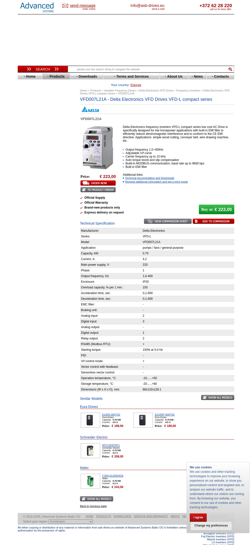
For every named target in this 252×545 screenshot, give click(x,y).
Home (89, 508)
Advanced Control (36, 110)
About (175, 508)
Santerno (29, 203)
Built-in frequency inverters (37, 361)
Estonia (86, 6)
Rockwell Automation (38, 199)
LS (24, 181)
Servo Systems (31, 270)
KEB (25, 173)
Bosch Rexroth (33, 121)
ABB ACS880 (226, 543)
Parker (27, 195)
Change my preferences (211, 525)
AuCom (27, 246)
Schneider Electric (36, 207)
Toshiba (28, 218)
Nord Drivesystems (36, 188)
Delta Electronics (35, 129)
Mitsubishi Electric (36, 184)
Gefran (27, 155)
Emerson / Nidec (34, 136)
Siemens (28, 214)
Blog (23, 312)
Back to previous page (93, 498)
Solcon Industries (35, 264)
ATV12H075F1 (111, 437)
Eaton (26, 133)
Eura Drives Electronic (39, 144)
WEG (26, 225)
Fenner (27, 147)
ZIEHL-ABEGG (33, 229)
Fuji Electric (31, 151)
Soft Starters (29, 238)
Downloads (122, 508)
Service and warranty (151, 508)
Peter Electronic (34, 257)
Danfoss (28, 125)
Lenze (26, 177)
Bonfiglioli (30, 118)
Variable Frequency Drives (40, 103)
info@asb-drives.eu (168, 5)
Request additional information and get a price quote (156, 174)
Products (103, 508)
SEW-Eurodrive (33, 210)
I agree (198, 517)
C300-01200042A (112, 468)
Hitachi (27, 158)
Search (43, 69)
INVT (26, 170)
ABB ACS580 (226, 540)
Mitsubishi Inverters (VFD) (218, 537)
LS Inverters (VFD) (223, 534)
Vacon (27, 221)
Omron (27, 192)
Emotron (28, 140)
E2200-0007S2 (111, 406)
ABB (25, 107)
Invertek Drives (33, 166)
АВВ (25, 242)
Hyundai (28, 162)
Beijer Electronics (35, 114)
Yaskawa (28, 232)
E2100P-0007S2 (165, 406)
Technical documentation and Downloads (149, 170)
